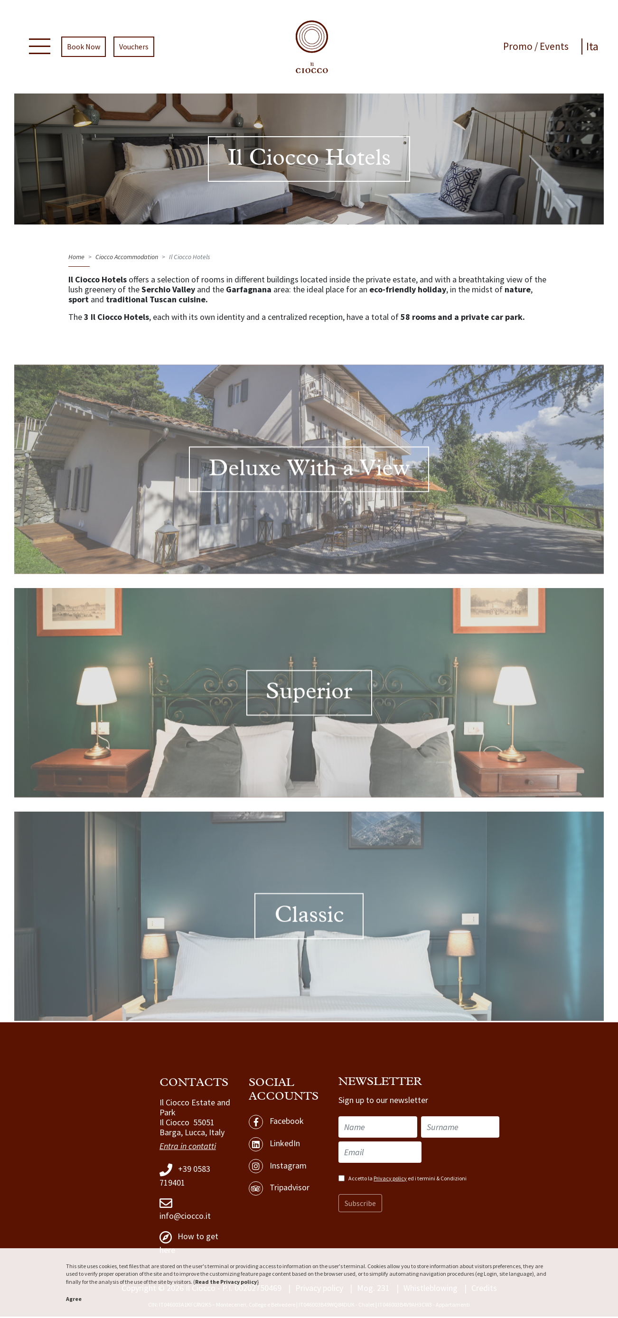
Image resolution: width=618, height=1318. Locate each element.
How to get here (188, 1244)
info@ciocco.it (185, 1210)
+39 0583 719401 (184, 1177)
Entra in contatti (187, 1147)
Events (555, 47)
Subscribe (360, 1204)
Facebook (276, 1123)
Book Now (83, 47)
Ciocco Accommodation (126, 258)
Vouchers (133, 47)
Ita (593, 47)
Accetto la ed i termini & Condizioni (407, 1179)
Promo (519, 47)
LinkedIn (274, 1146)
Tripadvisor (279, 1190)
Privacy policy (390, 1179)
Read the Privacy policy (226, 1281)
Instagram (278, 1168)
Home (76, 258)
